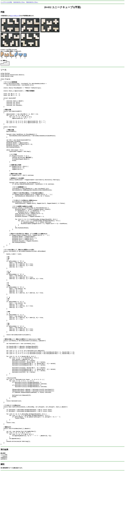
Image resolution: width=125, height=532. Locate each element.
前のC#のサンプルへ (32, 2)
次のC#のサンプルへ (19, 2)
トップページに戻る (6, 2)
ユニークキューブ (15, 16)
